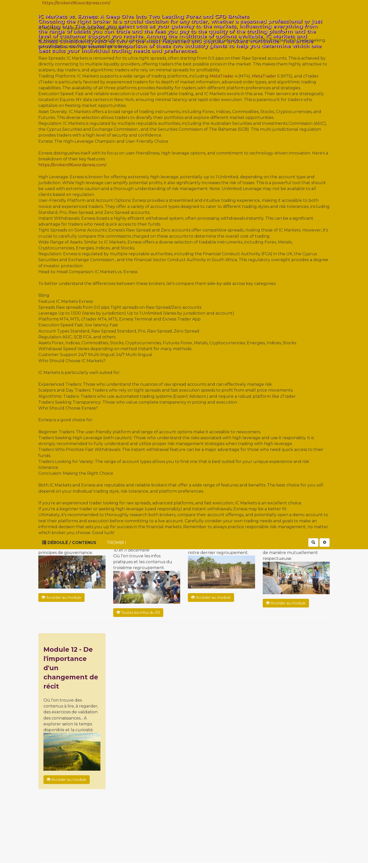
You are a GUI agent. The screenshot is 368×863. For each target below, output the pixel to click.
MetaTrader (222, 76)
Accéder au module (61, 597)
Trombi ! (116, 542)
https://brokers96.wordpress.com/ (76, 3)
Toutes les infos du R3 (138, 612)
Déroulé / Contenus (69, 542)
